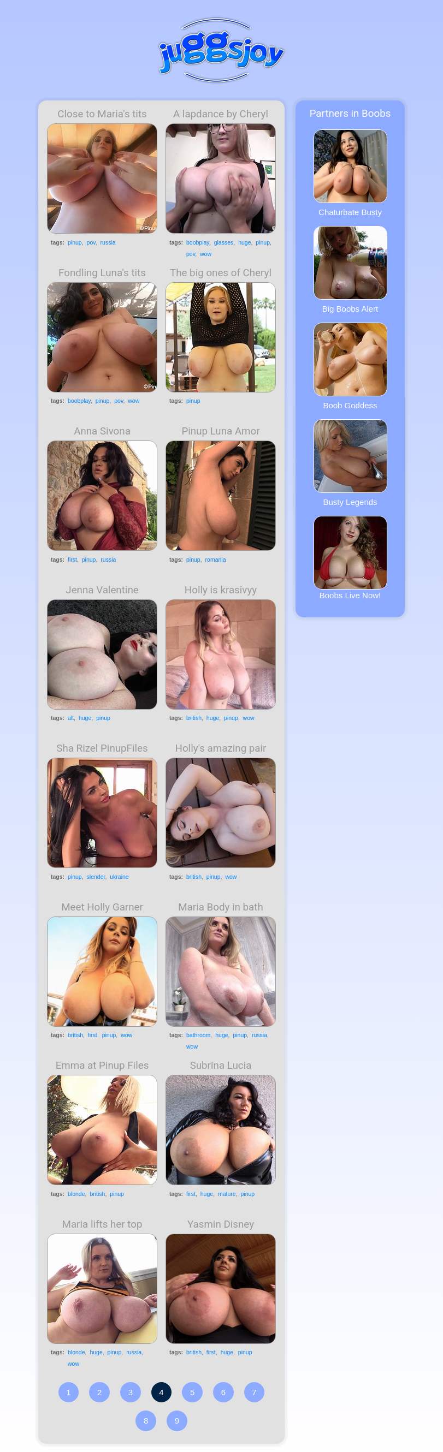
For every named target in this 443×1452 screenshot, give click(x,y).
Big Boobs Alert (350, 269)
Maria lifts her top (102, 1224)
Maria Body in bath (220, 907)
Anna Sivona (102, 431)
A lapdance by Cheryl (220, 114)
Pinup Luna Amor (220, 431)
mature (227, 1194)
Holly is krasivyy (221, 590)
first (72, 559)
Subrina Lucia (221, 1066)
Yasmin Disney (220, 1224)
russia (108, 242)
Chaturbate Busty (350, 173)
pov (91, 242)
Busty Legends (350, 463)
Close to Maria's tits (101, 114)
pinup (75, 242)
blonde (76, 1194)
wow (205, 254)
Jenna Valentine (102, 590)
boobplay (197, 242)
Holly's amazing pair (221, 748)
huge (244, 242)
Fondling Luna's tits (102, 273)
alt (71, 718)
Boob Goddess (350, 366)
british (194, 718)
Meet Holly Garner (102, 907)
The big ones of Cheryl (220, 273)
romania (215, 559)
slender (96, 876)
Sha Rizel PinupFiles (101, 748)
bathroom (198, 1035)
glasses (224, 242)
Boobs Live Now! (350, 558)
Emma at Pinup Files (102, 1066)
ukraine (119, 876)
